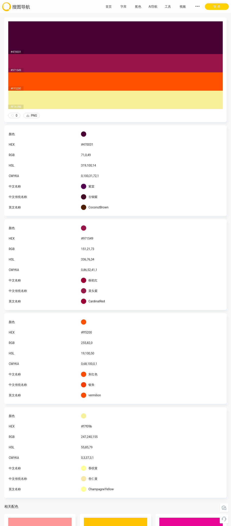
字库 (123, 6)
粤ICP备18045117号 (116, 521)
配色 (138, 6)
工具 (168, 6)
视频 (183, 6)
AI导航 (153, 6)
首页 (109, 6)
